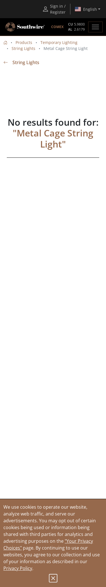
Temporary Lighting (58, 42)
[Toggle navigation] (95, 27)
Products (24, 42)
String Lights (23, 48)
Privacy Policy (17, 568)
